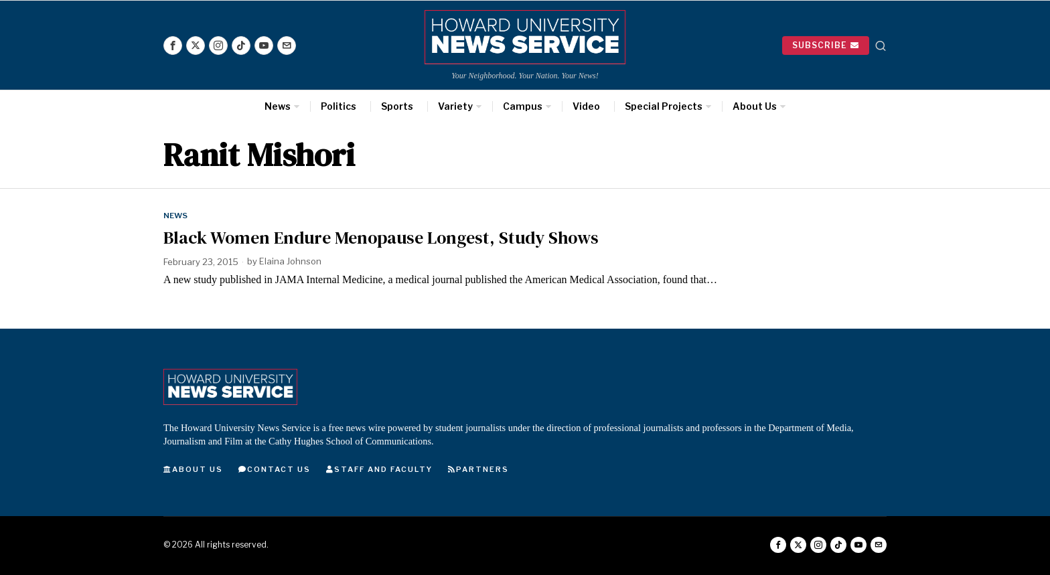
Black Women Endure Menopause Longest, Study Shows (381, 238)
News (175, 215)
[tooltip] (172, 45)
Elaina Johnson (290, 261)
